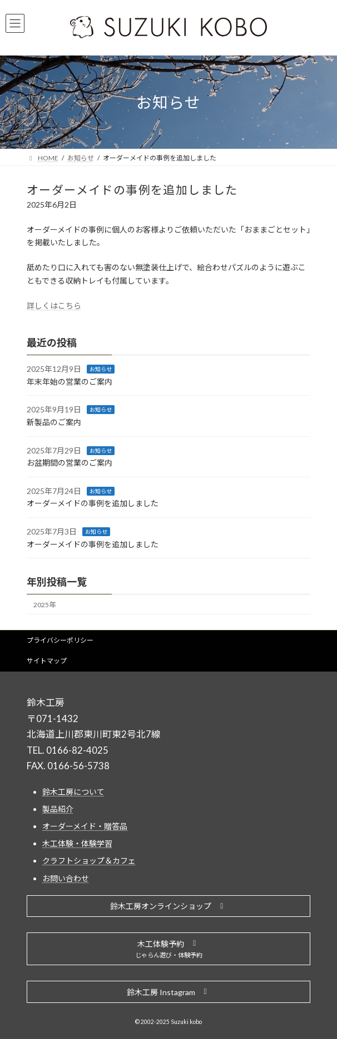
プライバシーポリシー (60, 640)
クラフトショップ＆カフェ (89, 861)
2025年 (44, 605)
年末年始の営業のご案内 (69, 381)
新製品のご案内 (54, 422)
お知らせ (101, 369)
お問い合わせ (65, 878)
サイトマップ (47, 661)
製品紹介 (57, 809)
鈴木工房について (73, 791)
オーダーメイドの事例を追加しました (92, 503)
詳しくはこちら (54, 305)
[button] (168, 906)
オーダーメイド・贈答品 (84, 826)
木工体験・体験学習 (77, 843)
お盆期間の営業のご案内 (69, 462)
